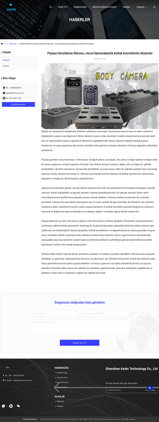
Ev (51, 7)
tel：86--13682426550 (13, 375)
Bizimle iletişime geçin (105, 7)
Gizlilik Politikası (30, 419)
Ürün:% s (63, 7)
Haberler (12, 44)
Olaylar (126, 7)
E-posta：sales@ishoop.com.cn (17, 380)
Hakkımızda (80, 7)
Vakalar (6, 66)
